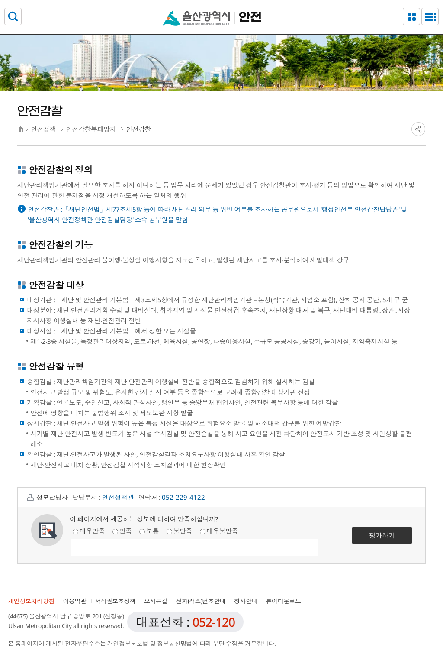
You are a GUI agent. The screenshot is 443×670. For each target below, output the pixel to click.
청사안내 (245, 601)
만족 (122, 531)
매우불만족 (219, 531)
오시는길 (155, 601)
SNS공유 (418, 129)
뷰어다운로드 (283, 601)
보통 (149, 531)
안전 (250, 17)
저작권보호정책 (115, 601)
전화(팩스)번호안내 (201, 601)
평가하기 (382, 535)
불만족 (180, 531)
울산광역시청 (196, 18)
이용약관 (75, 601)
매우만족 (89, 531)
